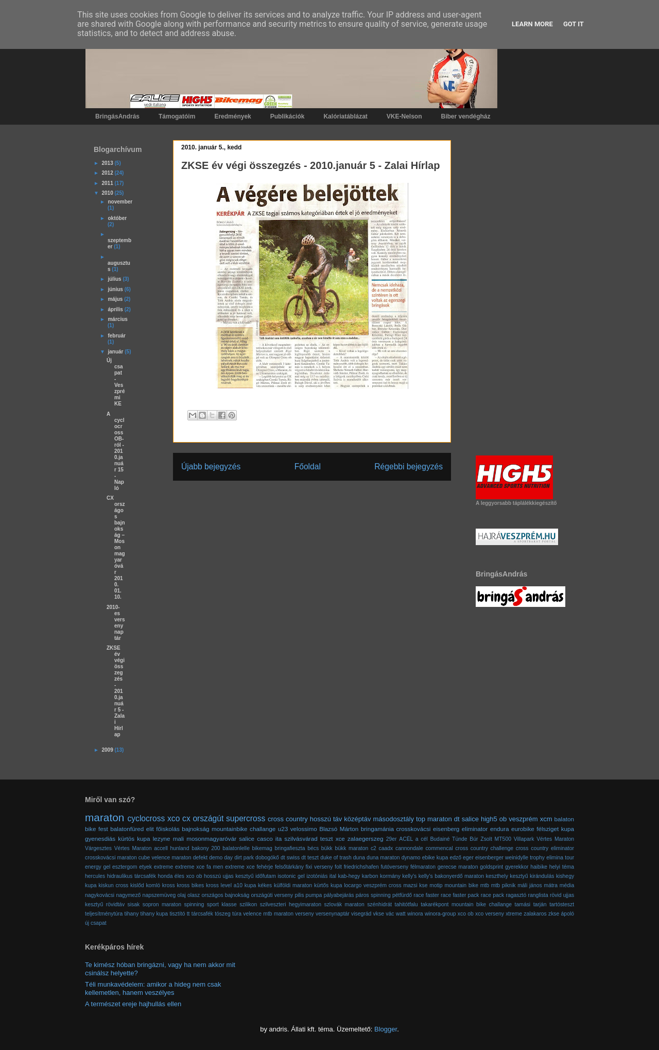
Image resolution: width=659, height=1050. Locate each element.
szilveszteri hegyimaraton (290, 904)
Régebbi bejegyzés (408, 466)
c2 (373, 848)
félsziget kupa (555, 828)
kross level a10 (224, 885)
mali (178, 838)
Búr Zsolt (481, 839)
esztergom (124, 867)
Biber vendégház (466, 116)
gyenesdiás (100, 838)
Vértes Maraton (133, 848)
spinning (194, 904)
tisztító (177, 914)
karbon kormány (381, 876)
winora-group (440, 914)
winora (415, 914)
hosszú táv (326, 819)
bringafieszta (290, 848)
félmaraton (423, 867)
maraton (104, 817)
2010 (107, 193)
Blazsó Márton (338, 828)
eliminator (475, 828)
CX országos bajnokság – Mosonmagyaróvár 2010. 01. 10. (116, 547)
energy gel (97, 867)
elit (150, 828)
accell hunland (171, 848)
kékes (265, 885)
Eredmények (232, 116)
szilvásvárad (300, 838)
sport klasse (222, 904)
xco (173, 818)
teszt (326, 838)
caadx (386, 848)
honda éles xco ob (180, 876)
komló (153, 885)
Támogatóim (177, 116)
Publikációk (287, 116)
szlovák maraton (344, 904)
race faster (426, 895)
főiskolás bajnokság (182, 828)
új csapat (96, 923)
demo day (221, 857)
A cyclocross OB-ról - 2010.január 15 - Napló (115, 451)
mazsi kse (415, 885)
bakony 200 (206, 848)
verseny (304, 914)
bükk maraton (351, 848)
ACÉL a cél (413, 839)
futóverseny (394, 867)
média (567, 885)
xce (340, 838)
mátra (551, 885)
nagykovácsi (99, 895)
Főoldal (307, 466)
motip (435, 885)
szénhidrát (379, 904)
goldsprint (491, 867)
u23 (283, 828)
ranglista (538, 895)
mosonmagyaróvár (211, 838)
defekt (200, 857)
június (116, 289)
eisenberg (446, 828)
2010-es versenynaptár (116, 622)
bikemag (262, 848)
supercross (245, 818)
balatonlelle (236, 848)
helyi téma (561, 867)
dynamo (411, 857)
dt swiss (290, 857)
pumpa (314, 895)
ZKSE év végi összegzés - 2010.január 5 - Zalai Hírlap (116, 691)
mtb (484, 885)
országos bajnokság (225, 895)
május (116, 299)
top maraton (434, 819)
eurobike (522, 828)
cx (186, 818)
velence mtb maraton (268, 914)
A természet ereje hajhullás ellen (133, 1004)
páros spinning (373, 895)
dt (457, 819)
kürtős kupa (328, 885)
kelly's (409, 876)
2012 (107, 173)
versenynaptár (333, 914)
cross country (288, 819)
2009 (107, 750)
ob (503, 819)
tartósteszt (561, 904)
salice (470, 819)
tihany (132, 914)
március (117, 319)
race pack (492, 895)
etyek (145, 867)
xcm (546, 819)
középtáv (357, 819)
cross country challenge (484, 848)
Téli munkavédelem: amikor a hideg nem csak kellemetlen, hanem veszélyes (153, 988)
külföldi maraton (293, 885)
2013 (107, 163)
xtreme (514, 914)
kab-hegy (349, 876)
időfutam (265, 876)
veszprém (523, 819)
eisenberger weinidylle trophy (510, 857)
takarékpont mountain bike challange (466, 904)
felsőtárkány (289, 867)
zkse (553, 914)
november (120, 202)
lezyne (161, 838)
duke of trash (336, 857)
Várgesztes (98, 848)
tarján (540, 904)
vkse (378, 914)
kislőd (137, 885)
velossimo (303, 828)
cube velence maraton (165, 857)
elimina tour (560, 857)
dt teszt (310, 857)
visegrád (361, 914)
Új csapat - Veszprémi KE (116, 382)
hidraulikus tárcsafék (131, 876)
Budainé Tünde (448, 839)
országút (208, 818)
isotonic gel (291, 876)
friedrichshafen (361, 867)
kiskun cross (113, 885)
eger (468, 857)
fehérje (264, 867)
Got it (573, 24)
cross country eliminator (545, 848)
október (117, 218)
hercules (95, 876)
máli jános (529, 885)
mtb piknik (503, 885)
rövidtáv (115, 904)
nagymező (128, 895)
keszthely (497, 876)
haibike (538, 867)
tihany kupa (154, 914)
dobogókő (267, 857)
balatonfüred (127, 828)
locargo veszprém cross (372, 885)
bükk (327, 848)
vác (390, 914)
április (116, 309)
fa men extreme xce (230, 867)
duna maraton (383, 857)
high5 (489, 819)
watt (401, 914)
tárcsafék (202, 914)
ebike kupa (435, 857)
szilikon (248, 904)
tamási (523, 904)
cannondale (409, 848)
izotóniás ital (321, 876)
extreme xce (189, 867)
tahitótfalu (406, 904)
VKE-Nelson (404, 116)
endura (499, 828)
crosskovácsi (413, 828)
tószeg (223, 914)
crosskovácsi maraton (111, 857)
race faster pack (460, 895)
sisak (134, 904)
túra (236, 914)
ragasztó (516, 895)
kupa (250, 885)
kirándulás (542, 876)
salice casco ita (260, 838)
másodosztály (393, 819)
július (115, 279)
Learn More (532, 24)
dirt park (244, 857)
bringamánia (377, 828)
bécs (313, 848)
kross (168, 885)
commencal (439, 848)
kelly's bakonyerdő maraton (451, 876)
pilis (299, 895)
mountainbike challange (243, 828)
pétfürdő (402, 895)
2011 (107, 183)
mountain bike (461, 885)
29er (391, 839)
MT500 (503, 839)
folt (338, 867)
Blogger (385, 1029)
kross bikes (190, 885)
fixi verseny (319, 867)
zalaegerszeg (366, 838)
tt (188, 914)
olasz (193, 895)
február (116, 335)
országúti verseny (272, 895)
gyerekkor (517, 867)
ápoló (567, 914)
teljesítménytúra (104, 914)
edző (455, 857)
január (116, 351)
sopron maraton (162, 904)
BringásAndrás (117, 116)
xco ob (466, 914)
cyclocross (146, 818)
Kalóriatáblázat (345, 116)
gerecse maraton (458, 867)
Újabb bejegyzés (210, 466)
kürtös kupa (134, 838)
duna (359, 857)
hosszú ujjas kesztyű (228, 876)
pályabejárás (339, 895)
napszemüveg (159, 895)
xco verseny (489, 914)
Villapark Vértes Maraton (544, 839)
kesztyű (519, 876)
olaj (182, 895)
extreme (164, 867)
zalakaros (535, 914)
